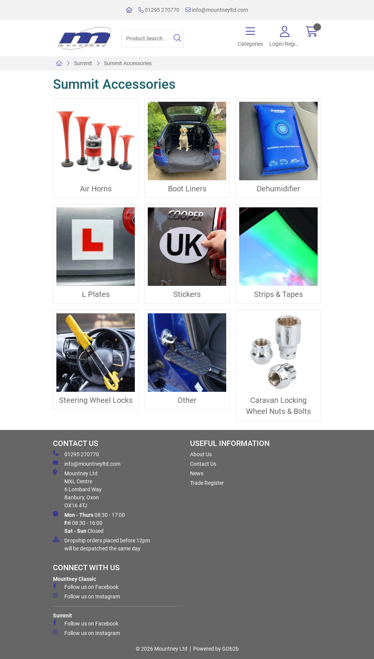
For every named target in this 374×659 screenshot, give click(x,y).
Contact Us (203, 464)
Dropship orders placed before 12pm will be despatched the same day (101, 544)
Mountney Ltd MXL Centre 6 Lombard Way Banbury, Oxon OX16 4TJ (77, 489)
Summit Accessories (128, 63)
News (196, 473)
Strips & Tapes (278, 294)
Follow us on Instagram (86, 596)
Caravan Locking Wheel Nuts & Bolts (278, 406)
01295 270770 (158, 10)
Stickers (187, 294)
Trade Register (207, 483)
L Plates (96, 294)
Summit (83, 63)
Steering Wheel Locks (96, 400)
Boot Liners (187, 188)
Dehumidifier (278, 188)
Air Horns (96, 188)
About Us (201, 454)
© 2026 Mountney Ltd (161, 649)
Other (187, 400)
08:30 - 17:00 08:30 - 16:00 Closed (89, 522)
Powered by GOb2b (216, 649)
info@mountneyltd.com (216, 10)
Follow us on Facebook (85, 586)
